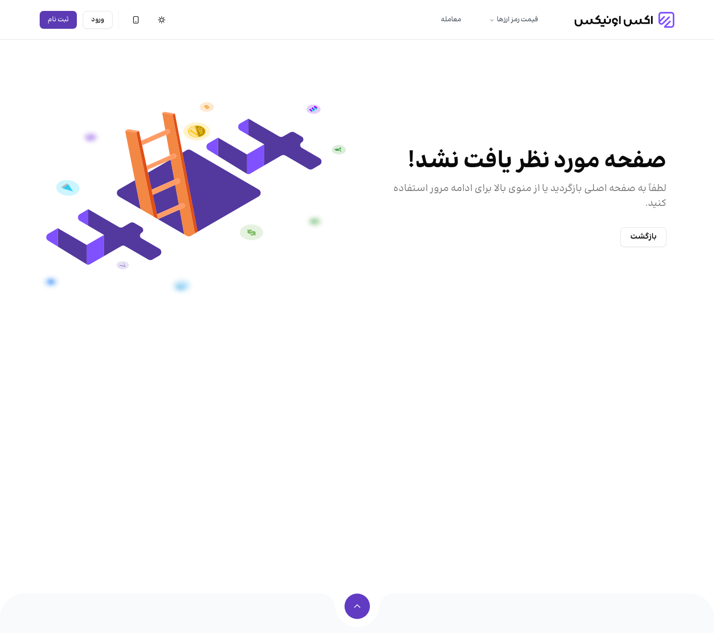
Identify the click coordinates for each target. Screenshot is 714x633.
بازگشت (643, 237)
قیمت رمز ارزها (513, 19)
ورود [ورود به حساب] (97, 19)
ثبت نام (58, 19)
